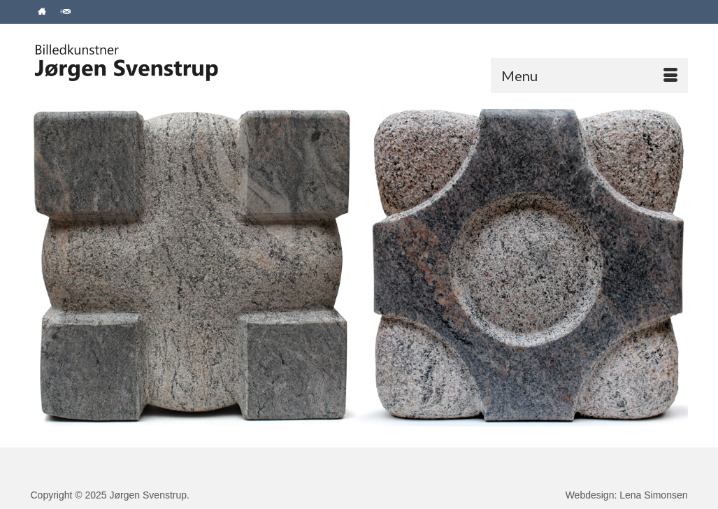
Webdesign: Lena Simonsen (627, 495)
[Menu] (589, 75)
